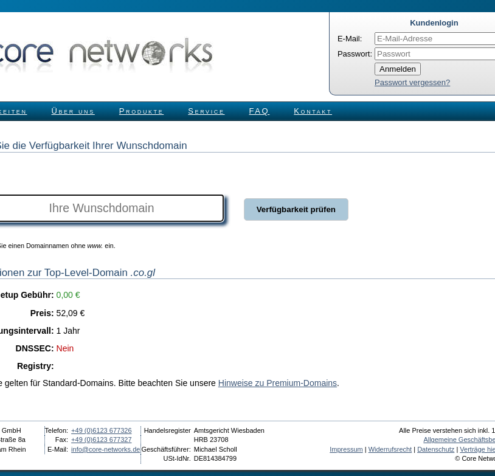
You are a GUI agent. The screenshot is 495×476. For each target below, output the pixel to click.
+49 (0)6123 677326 (101, 430)
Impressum (346, 449)
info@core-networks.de (105, 449)
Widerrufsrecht (390, 449)
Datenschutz (435, 449)
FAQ (259, 111)
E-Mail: (350, 38)
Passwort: (355, 53)
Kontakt (313, 111)
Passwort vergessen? (412, 82)
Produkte (141, 111)
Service (206, 111)
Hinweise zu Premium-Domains (277, 383)
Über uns (73, 111)
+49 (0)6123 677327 (101, 439)
